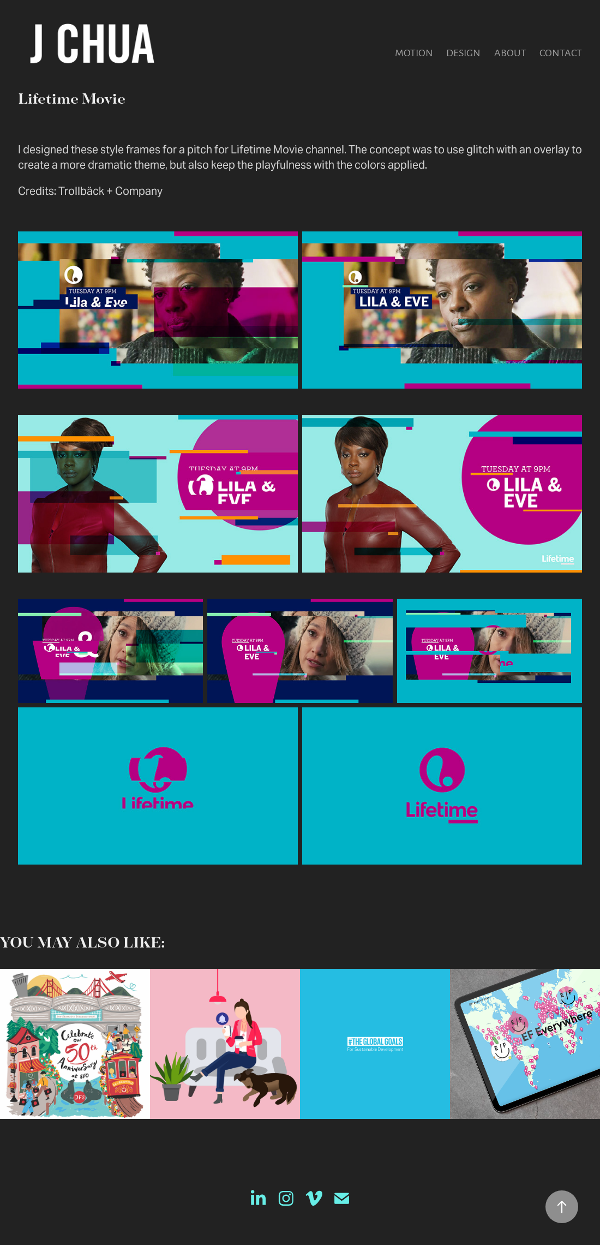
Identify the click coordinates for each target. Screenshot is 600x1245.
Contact (560, 52)
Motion (414, 52)
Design (463, 52)
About (510, 52)
